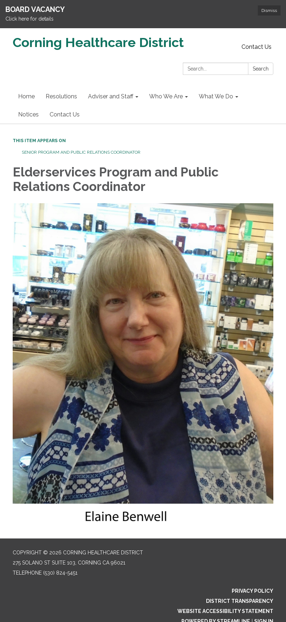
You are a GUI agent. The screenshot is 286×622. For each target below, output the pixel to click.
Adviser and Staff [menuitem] (110, 96)
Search (261, 69)
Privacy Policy (252, 591)
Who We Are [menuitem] (166, 96)
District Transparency (239, 601)
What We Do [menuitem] (216, 96)
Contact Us (256, 46)
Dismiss (269, 10)
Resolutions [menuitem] (61, 96)
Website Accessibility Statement (225, 611)
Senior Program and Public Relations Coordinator (81, 152)
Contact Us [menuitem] (65, 114)
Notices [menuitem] (28, 114)
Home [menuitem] (26, 96)
